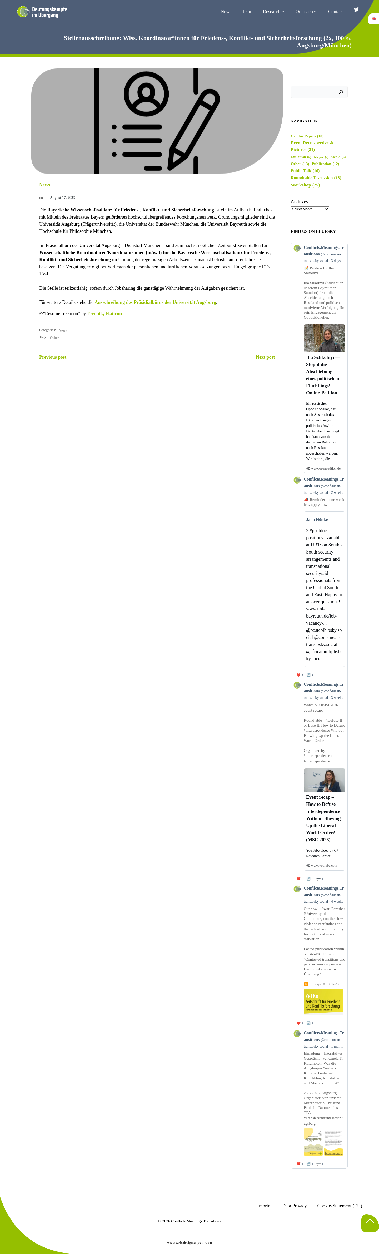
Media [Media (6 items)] (338, 157)
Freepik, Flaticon (104, 313)
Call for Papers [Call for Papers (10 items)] (307, 136)
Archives (299, 201)
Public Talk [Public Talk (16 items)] (305, 171)
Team (247, 11)
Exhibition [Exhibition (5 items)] (301, 157)
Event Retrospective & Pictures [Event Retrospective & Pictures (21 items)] (312, 146)
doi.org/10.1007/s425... (327, 984)
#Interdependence (317, 730)
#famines (329, 924)
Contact (335, 11)
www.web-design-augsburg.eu (189, 1243)
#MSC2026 (329, 705)
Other (54, 338)
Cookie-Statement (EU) (339, 1205)
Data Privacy (294, 1205)
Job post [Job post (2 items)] (321, 157)
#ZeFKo (316, 954)
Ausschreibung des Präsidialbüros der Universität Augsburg (155, 302)
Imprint (264, 1205)
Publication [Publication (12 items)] (325, 164)
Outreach (307, 11)
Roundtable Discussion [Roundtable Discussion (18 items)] (316, 178)
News (226, 11)
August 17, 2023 (59, 198)
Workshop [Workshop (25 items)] (305, 185)
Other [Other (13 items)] (300, 164)
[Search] (341, 92)
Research (274, 11)
